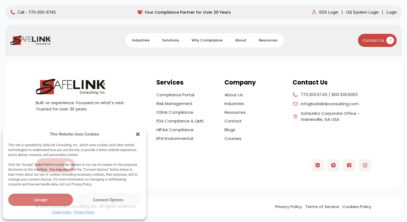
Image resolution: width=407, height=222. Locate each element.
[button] (138, 134)
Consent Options (108, 199)
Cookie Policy (61, 212)
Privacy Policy (84, 212)
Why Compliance (207, 40)
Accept (40, 199)
